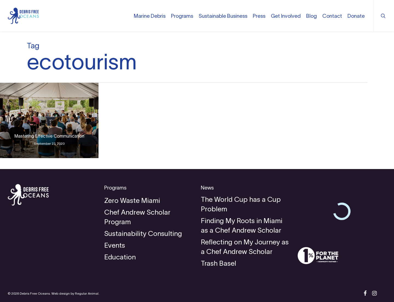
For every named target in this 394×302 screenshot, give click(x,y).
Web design (60, 293)
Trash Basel (218, 263)
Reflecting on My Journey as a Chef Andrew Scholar (245, 246)
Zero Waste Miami (132, 200)
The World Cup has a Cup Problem (241, 204)
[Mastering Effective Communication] (49, 120)
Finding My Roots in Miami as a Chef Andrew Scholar (241, 225)
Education (120, 257)
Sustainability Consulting (143, 233)
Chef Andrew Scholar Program (137, 217)
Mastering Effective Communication (49, 136)
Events (114, 245)
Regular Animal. (87, 293)
